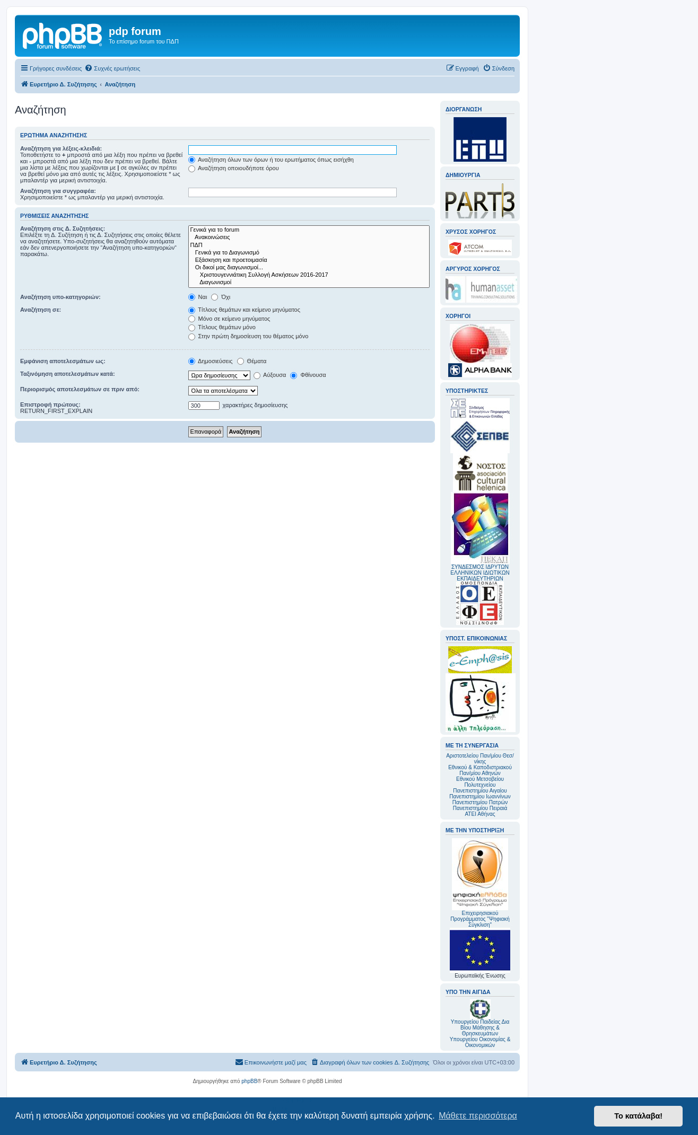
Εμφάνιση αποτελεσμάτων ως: (63, 361)
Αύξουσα (270, 375)
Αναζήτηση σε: (40, 309)
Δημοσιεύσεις (210, 361)
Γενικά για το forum (309, 230)
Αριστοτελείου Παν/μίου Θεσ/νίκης (480, 758)
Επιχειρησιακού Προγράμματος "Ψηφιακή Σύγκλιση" (480, 883)
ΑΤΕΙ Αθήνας (480, 814)
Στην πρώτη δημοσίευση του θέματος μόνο (248, 336)
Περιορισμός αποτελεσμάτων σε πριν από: (79, 389)
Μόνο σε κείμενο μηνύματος (229, 318)
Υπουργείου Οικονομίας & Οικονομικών (480, 1042)
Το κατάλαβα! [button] (638, 1116)
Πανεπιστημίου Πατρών (480, 802)
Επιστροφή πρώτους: (50, 404)
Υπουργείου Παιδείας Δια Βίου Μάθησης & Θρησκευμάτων (480, 1027)
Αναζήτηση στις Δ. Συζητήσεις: (62, 228)
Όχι (220, 297)
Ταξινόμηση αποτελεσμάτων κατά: (67, 374)
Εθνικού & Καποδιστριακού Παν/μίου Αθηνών (480, 770)
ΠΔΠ (309, 245)
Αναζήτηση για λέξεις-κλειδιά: (61, 148)
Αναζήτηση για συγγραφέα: (58, 191)
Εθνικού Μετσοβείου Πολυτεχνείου (480, 782)
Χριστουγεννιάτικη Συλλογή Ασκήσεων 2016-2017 (309, 275)
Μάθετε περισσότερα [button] (478, 1115)
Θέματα (252, 361)
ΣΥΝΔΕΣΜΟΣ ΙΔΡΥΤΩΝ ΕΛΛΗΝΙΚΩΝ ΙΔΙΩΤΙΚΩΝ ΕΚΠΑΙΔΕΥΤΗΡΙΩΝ (479, 573)
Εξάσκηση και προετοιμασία (309, 260)
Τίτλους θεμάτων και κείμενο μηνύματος (244, 309)
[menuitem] (112, 68)
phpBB (249, 1081)
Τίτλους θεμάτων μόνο (222, 327)
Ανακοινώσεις (309, 237)
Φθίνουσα (308, 375)
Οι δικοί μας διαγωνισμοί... (309, 267)
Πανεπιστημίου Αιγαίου (480, 791)
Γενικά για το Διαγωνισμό (309, 253)
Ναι (197, 297)
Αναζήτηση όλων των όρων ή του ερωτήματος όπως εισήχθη (271, 159)
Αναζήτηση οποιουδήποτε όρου (233, 168)
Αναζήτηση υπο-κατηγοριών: (60, 297)
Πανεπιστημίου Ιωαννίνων (479, 796)
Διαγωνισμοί (309, 282)
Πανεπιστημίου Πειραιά (480, 808)
